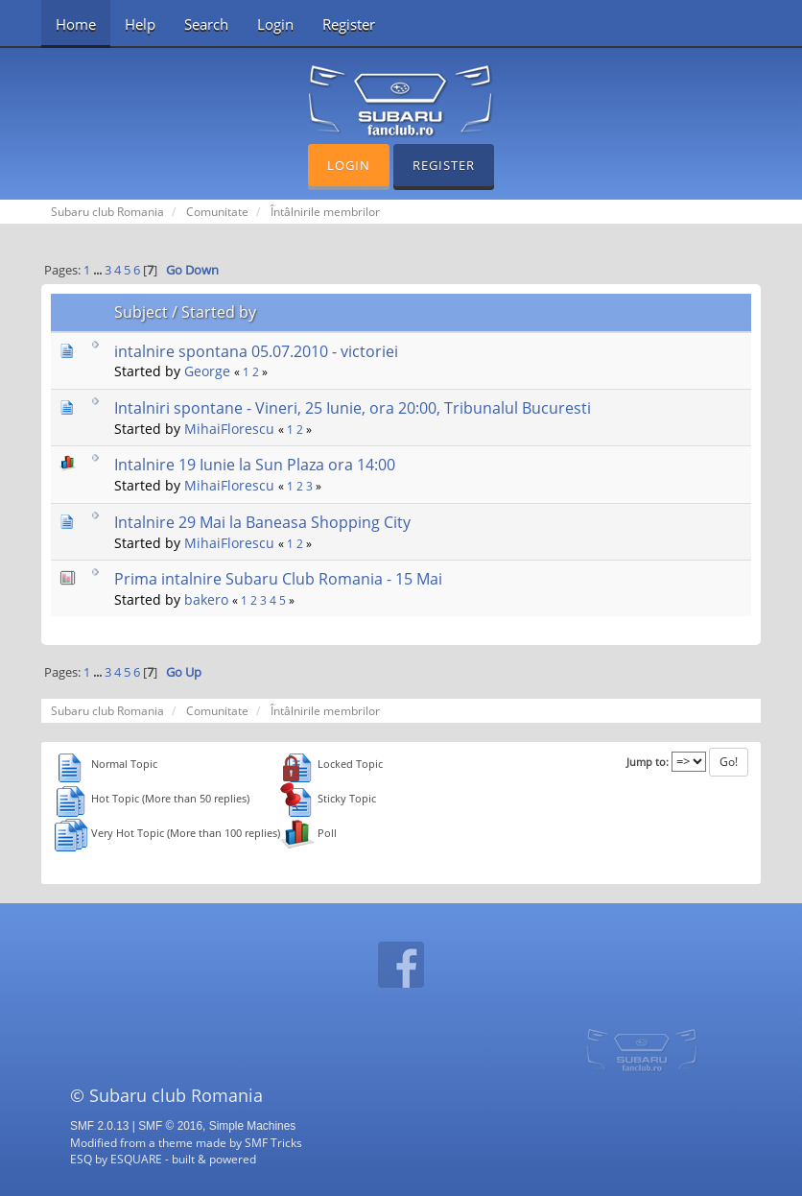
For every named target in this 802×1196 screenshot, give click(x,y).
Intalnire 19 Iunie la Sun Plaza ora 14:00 (254, 464)
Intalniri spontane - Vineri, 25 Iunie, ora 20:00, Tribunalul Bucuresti (352, 408)
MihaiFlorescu (229, 428)
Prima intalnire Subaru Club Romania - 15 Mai (278, 578)
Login (275, 24)
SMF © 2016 (170, 1126)
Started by (218, 312)
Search (206, 24)
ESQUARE (136, 1158)
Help (140, 24)
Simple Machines (252, 1126)
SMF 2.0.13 (99, 1126)
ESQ (81, 1158)
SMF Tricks (273, 1142)
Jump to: (647, 762)
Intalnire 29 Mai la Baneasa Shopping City (262, 522)
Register (348, 24)
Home (76, 24)
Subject (141, 312)
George (207, 371)
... (99, 270)
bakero (206, 599)
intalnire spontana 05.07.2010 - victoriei (256, 351)
